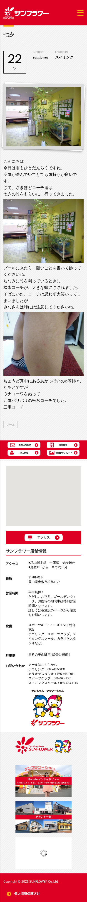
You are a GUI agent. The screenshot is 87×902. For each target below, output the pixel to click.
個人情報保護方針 (27, 893)
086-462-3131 (46, 669)
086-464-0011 (51, 674)
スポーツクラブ (58, 634)
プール (10, 424)
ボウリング (36, 634)
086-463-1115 (53, 683)
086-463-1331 (50, 678)
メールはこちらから (42, 664)
